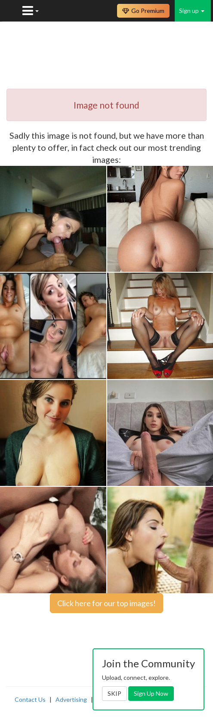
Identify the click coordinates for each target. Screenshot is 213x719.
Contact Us (30, 699)
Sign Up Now (151, 693)
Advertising (71, 699)
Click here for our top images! (106, 603)
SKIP (114, 693)
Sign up (191, 10)
